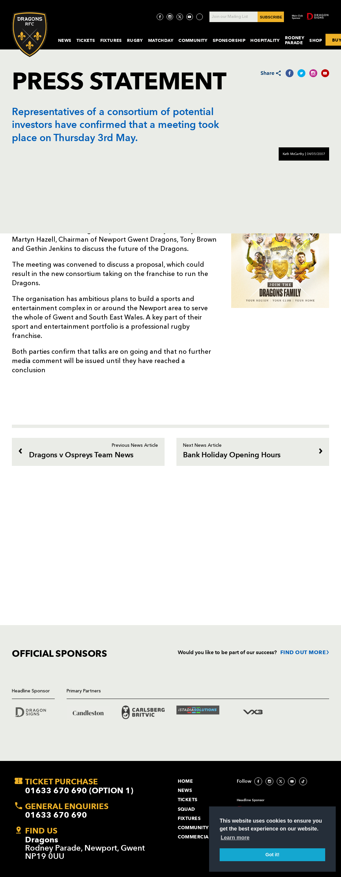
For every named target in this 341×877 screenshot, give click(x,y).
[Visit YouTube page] (189, 17)
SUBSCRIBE (271, 17)
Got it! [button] (272, 854)
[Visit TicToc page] (199, 17)
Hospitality (265, 40)
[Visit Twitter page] (179, 17)
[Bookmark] (15, 343)
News (65, 40)
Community (193, 40)
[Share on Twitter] (301, 73)
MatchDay (160, 40)
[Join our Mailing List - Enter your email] (246, 17)
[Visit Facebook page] (160, 17)
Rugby (135, 40)
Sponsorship (229, 40)
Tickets (86, 40)
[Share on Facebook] (290, 73)
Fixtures (111, 40)
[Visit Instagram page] (170, 17)
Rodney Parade (294, 40)
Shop (315, 40)
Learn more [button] (235, 837)
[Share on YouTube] (325, 73)
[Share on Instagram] (313, 73)
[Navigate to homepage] (29, 34)
